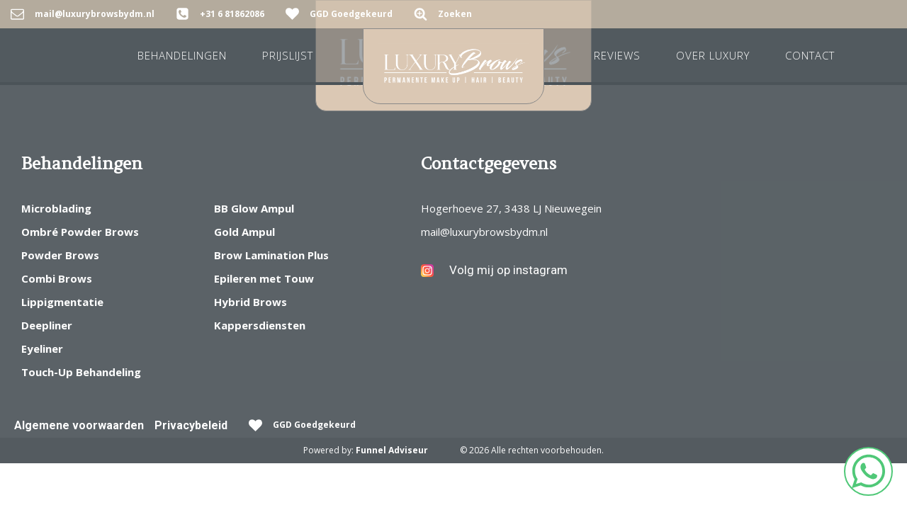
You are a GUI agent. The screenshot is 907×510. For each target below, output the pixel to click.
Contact (810, 55)
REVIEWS (617, 55)
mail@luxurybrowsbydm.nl (484, 232)
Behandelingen (182, 55)
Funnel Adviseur (392, 450)
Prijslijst (287, 55)
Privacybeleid (190, 425)
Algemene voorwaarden (79, 425)
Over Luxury (713, 55)
